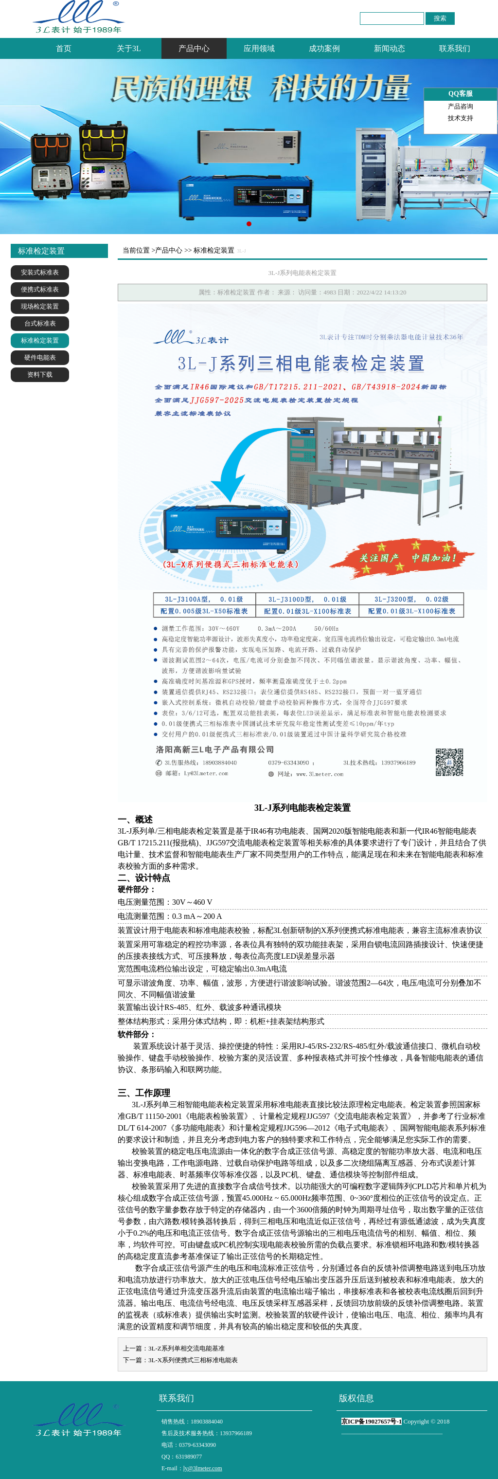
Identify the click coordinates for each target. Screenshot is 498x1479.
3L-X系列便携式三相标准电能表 (193, 1360)
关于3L (129, 48)
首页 (63, 48)
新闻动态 (389, 48)
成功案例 (324, 48)
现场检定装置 (40, 306)
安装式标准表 (40, 272)
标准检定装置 (40, 340)
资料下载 (40, 374)
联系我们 (454, 48)
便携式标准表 (40, 289)
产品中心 (194, 48)
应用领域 (259, 48)
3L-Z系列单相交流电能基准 (186, 1348)
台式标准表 (40, 323)
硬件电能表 (40, 357)
